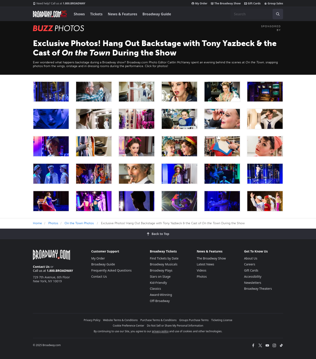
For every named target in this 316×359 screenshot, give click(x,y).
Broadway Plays (161, 270)
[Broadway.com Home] (50, 14)
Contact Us (41, 267)
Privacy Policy (92, 320)
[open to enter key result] (278, 14)
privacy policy (160, 331)
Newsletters (252, 283)
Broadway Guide (156, 14)
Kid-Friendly (158, 283)
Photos (53, 223)
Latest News (205, 264)
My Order (199, 3)
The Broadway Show (226, 3)
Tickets (96, 14)
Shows (79, 14)
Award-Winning (161, 295)
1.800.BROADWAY (59, 3)
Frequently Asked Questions (111, 270)
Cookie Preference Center (128, 325)
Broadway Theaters (258, 288)
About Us (250, 258)
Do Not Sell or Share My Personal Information (175, 325)
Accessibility (252, 276)
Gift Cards (252, 3)
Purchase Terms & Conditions (158, 320)
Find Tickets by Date (164, 258)
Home (37, 223)
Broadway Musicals (164, 264)
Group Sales (273, 3)
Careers (249, 264)
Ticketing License (221, 320)
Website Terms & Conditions (120, 320)
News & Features (122, 14)
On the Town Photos (79, 223)
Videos (201, 270)
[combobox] (256, 14)
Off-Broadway (160, 301)
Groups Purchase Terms (194, 320)
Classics (155, 288)
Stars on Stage (160, 276)
